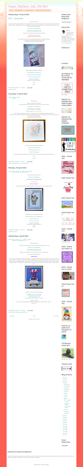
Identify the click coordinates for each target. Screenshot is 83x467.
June (65, 395)
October (66, 387)
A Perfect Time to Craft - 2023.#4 (34, 295)
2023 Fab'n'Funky (15, 312)
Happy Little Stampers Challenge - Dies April (34, 298)
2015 (64, 427)
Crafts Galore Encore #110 (34, 296)
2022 (64, 415)
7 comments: (22, 87)
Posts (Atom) (36, 319)
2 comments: (22, 229)
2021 (64, 417)
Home (11, 10)
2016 (64, 426)
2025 (64, 379)
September (66, 389)
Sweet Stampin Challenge (34, 109)
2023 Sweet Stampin (16, 163)
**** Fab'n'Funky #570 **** (20, 240)
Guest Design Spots (29, 10)
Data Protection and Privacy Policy (43, 10)
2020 (64, 419)
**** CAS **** (14, 98)
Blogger (47, 464)
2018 (64, 422)
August (65, 391)
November (66, 386)
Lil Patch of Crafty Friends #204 (34, 76)
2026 (64, 377)
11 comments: (23, 310)
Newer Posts (12, 316)
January (66, 413)
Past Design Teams (18, 10)
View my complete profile (67, 42)
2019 (64, 420)
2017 (64, 424)
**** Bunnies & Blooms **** (20, 172)
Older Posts (56, 316)
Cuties (15, 231)
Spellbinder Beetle (23, 312)
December (66, 384)
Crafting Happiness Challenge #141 (34, 72)
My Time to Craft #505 (34, 220)
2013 (64, 431)
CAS (22, 163)
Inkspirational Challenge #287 (34, 147)
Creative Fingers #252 (34, 218)
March (65, 409)
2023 (64, 382)
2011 (64, 434)
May (65, 396)
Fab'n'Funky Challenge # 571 (34, 30)
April (65, 398)
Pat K (69, 30)
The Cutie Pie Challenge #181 (34, 179)
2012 (64, 433)
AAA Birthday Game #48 (31, 294)
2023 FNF (14, 89)
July (65, 393)
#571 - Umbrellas (16, 18)
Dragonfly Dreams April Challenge (34, 74)
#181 (13, 231)
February (66, 411)
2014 (64, 429)
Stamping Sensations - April (34, 149)
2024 (64, 381)
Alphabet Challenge (30, 216)
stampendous (25, 163)
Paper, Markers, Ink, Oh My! (28, 6)
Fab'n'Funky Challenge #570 (34, 249)
